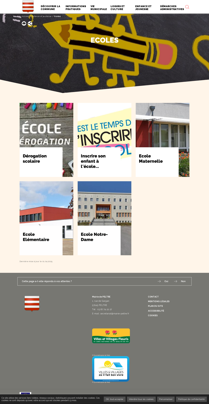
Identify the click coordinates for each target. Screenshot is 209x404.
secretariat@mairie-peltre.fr (114, 313)
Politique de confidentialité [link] (191, 399)
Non (183, 281)
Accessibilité (156, 310)
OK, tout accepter (114, 399)
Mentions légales (159, 301)
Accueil (25, 16)
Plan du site (155, 306)
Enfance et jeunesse (42, 16)
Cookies (153, 315)
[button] (24, 23)
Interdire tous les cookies (141, 399)
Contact (153, 297)
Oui (166, 281)
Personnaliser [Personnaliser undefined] (165, 399)
